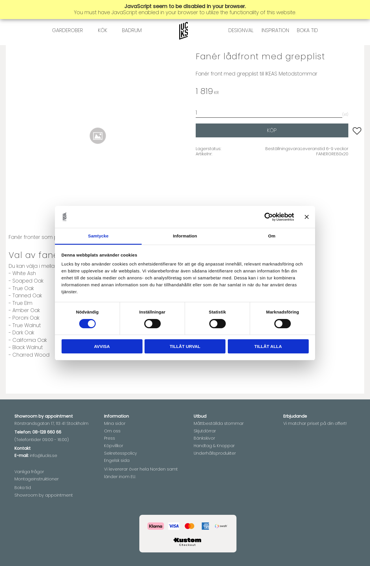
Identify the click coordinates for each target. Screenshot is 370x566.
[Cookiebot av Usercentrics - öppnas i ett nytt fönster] (268, 217)
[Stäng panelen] (307, 217)
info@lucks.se (43, 455)
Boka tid (22, 488)
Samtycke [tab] (98, 235)
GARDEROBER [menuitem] (67, 41)
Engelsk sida (117, 460)
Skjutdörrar (205, 431)
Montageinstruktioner (36, 479)
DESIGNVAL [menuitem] (241, 41)
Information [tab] (185, 235)
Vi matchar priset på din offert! (315, 423)
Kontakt (22, 448)
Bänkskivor (204, 438)
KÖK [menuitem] (102, 41)
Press (109, 438)
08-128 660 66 (46, 432)
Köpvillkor (113, 446)
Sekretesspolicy (120, 453)
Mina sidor (114, 423)
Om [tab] (271, 235)
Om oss (112, 431)
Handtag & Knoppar (214, 446)
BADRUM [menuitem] (132, 41)
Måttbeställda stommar (219, 423)
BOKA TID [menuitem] (307, 41)
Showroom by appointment (43, 495)
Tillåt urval (185, 346)
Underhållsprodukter (215, 453)
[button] (357, 154)
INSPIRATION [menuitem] (275, 41)
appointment (59, 416)
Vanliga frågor (29, 472)
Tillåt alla (268, 346)
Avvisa (102, 346)
